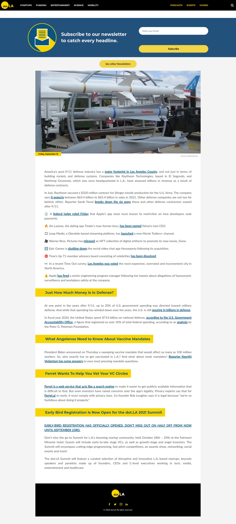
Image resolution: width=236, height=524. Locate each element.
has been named (130, 226)
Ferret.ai (50, 395)
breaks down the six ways (113, 202)
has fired (63, 275)
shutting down (77, 248)
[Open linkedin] (126, 504)
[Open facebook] (109, 504)
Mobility (93, 5)
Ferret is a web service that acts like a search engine (79, 386)
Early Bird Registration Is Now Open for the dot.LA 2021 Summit (103, 412)
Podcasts (176, 5)
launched (127, 233)
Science (79, 5)
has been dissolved (143, 256)
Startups (26, 5)
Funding (41, 5)
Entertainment (60, 5)
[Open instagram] (120, 504)
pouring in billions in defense (171, 310)
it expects (57, 197)
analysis (182, 322)
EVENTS (191, 5)
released (89, 241)
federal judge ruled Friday (71, 214)
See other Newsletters (117, 63)
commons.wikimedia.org (189, 156)
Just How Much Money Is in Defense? (79, 292)
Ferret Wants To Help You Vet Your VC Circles (86, 373)
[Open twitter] (115, 504)
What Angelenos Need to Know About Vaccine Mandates (97, 339)
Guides (204, 5)
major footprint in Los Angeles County (131, 171)
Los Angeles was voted (103, 263)
